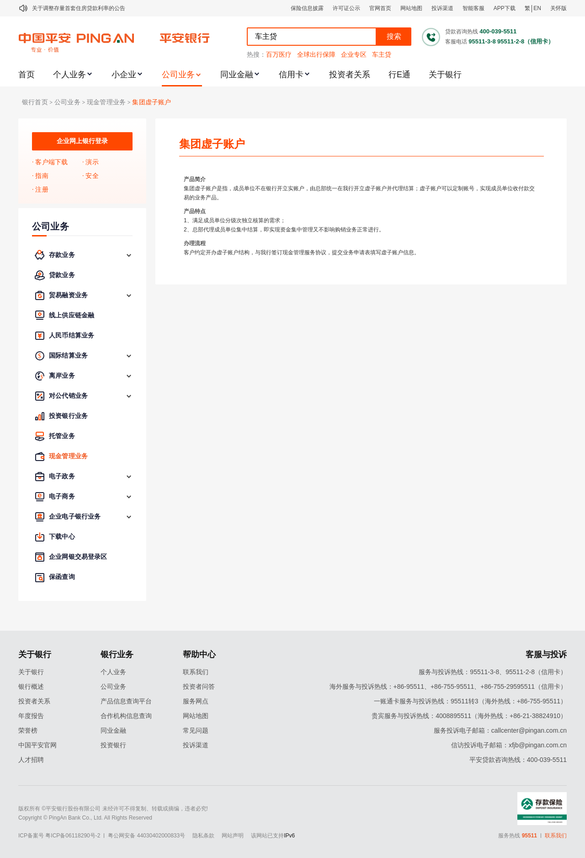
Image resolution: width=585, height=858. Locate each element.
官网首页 (380, 8)
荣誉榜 (27, 730)
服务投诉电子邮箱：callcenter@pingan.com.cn (500, 730)
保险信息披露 (307, 8)
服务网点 (195, 701)
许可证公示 (346, 8)
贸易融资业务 (68, 295)
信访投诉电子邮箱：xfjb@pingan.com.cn (509, 745)
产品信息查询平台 (126, 701)
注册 (41, 189)
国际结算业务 (68, 355)
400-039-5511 (497, 31)
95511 (529, 835)
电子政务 (62, 476)
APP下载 (505, 8)
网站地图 (411, 8)
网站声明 (233, 835)
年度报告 (31, 715)
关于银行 (445, 74)
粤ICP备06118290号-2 (72, 835)
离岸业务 (62, 375)
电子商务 (62, 496)
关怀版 (558, 8)
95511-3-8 (481, 41)
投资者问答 (199, 686)
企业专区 (354, 54)
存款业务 (62, 255)
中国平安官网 (37, 745)
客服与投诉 (546, 654)
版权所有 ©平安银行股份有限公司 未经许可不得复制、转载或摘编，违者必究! (113, 808)
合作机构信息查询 (126, 715)
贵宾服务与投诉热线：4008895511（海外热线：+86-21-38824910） (469, 715)
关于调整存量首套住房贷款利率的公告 (78, 8)
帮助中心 (199, 654)
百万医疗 (279, 54)
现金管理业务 (106, 102)
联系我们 (195, 672)
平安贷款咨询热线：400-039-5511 (518, 759)
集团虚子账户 (151, 102)
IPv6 (289, 835)
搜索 (394, 36)
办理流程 (195, 243)
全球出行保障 (316, 54)
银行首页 (35, 102)
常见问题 (195, 730)
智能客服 (473, 8)
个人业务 (69, 74)
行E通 (399, 74)
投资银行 (113, 745)
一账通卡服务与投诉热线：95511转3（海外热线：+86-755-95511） (470, 701)
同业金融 (236, 74)
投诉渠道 (442, 8)
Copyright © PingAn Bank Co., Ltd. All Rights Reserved (85, 818)
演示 (91, 162)
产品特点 (195, 211)
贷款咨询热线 (461, 31)
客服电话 (456, 41)
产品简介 (195, 179)
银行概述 (31, 686)
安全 (91, 175)
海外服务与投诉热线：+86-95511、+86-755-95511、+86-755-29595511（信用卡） (448, 686)
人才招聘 (31, 759)
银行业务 (117, 654)
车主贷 (381, 54)
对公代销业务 (68, 395)
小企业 (124, 74)
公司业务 (178, 74)
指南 (41, 175)
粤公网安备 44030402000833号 (146, 835)
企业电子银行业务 (75, 516)
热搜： (256, 54)
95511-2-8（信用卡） (525, 41)
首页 (26, 74)
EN (537, 8)
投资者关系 (349, 74)
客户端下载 (51, 162)
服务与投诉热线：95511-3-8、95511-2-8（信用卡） (493, 672)
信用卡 (291, 74)
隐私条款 (203, 835)
